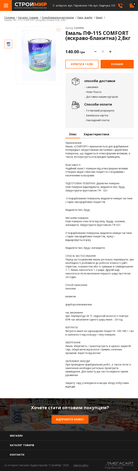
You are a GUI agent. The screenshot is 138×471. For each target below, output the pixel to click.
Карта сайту (80, 465)
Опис (73, 134)
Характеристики (96, 134)
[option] (8, 44)
